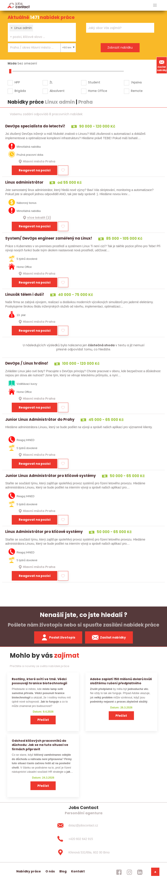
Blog (63, 871)
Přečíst (43, 720)
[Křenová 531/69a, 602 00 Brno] (83, 852)
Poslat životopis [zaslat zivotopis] (58, 637)
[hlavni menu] (155, 5)
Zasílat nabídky (162, 65)
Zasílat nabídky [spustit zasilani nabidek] (109, 637)
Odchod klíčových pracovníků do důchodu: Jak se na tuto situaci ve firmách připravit (40, 744)
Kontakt (78, 871)
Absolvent (57, 91)
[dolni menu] (155, 872)
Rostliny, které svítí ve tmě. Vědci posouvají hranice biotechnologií (39, 681)
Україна (136, 82)
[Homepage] (19, 5)
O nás (50, 871)
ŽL (51, 82)
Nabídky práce (28, 871)
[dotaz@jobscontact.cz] (83, 825)
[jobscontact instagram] (129, 872)
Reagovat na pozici (34, 170)
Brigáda (20, 91)
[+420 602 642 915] (83, 839)
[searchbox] (39, 37)
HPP (17, 82)
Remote (137, 91)
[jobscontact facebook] (119, 872)
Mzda (12, 63)
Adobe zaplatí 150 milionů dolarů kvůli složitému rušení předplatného (121, 681)
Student (94, 82)
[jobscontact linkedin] (140, 872)
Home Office (97, 91)
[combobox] (42, 32)
